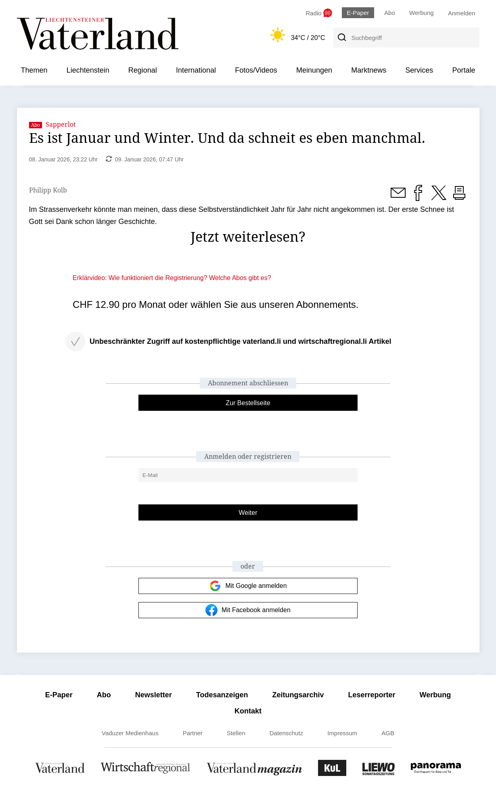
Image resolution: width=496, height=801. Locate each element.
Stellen (236, 733)
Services (419, 70)
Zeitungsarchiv (298, 695)
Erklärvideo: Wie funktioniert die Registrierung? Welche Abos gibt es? (172, 277)
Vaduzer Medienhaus (130, 733)
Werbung (421, 12)
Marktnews (368, 70)
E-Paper (358, 12)
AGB (387, 733)
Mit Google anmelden (248, 586)
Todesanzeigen (222, 695)
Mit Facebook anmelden (248, 610)
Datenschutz (286, 733)
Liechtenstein (88, 70)
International (196, 70)
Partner (193, 733)
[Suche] (341, 37)
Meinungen (314, 70)
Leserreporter (372, 695)
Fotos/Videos (256, 70)
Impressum (342, 733)
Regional (142, 70)
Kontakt (248, 711)
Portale (463, 70)
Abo (389, 12)
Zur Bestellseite (248, 402)
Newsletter (153, 695)
